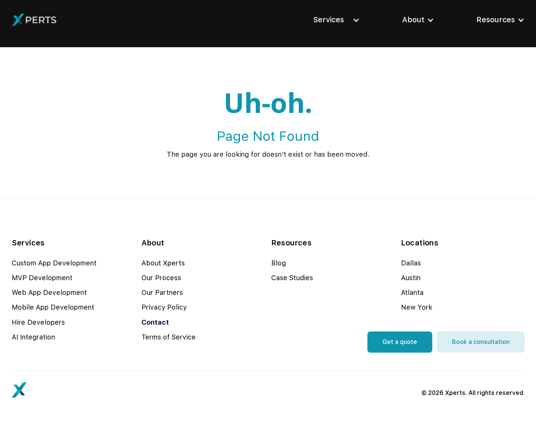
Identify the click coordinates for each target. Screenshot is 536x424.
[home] (34, 20)
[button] (334, 20)
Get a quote (399, 341)
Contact (155, 322)
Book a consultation (481, 341)
